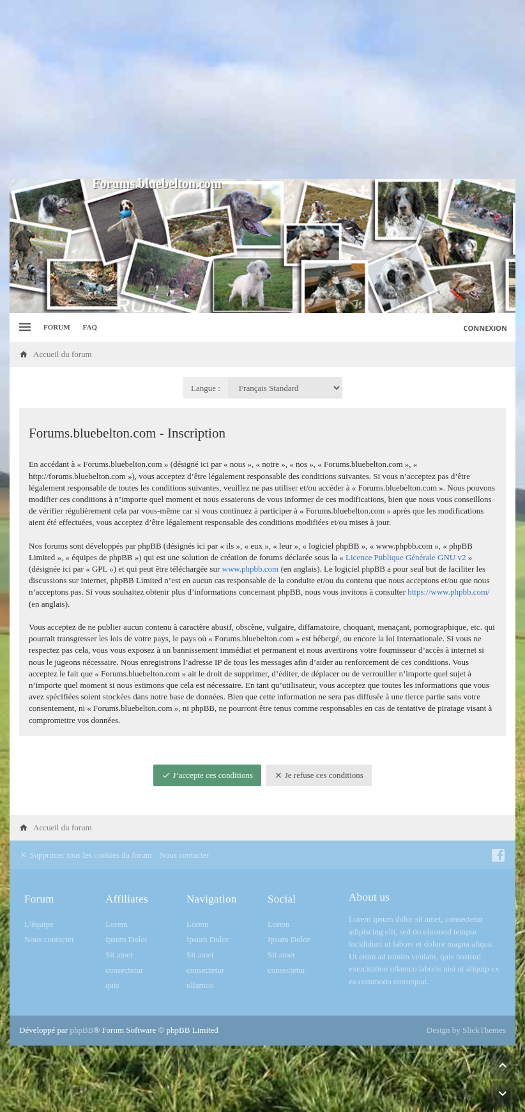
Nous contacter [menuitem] (184, 855)
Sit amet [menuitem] (119, 954)
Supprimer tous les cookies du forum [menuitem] (85, 855)
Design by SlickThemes (466, 1030)
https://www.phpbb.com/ (448, 592)
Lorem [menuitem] (116, 924)
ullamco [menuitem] (199, 985)
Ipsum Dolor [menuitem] (126, 939)
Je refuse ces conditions (318, 775)
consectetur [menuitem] (124, 970)
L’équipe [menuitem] (39, 924)
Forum (56, 327)
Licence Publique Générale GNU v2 (406, 557)
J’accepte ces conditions (207, 775)
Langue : (205, 388)
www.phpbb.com (250, 569)
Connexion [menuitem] (486, 328)
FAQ (90, 327)
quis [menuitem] (112, 985)
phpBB (81, 1030)
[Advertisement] (262, 89)
